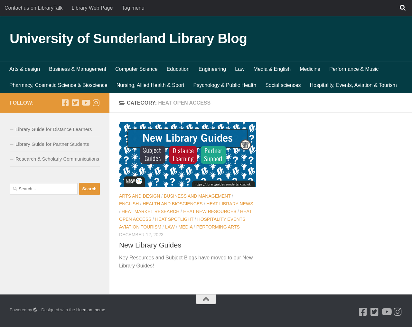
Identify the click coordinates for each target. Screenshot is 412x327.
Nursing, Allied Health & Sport (150, 85)
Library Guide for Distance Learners (53, 129)
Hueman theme (90, 309)
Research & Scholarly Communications (57, 159)
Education (178, 69)
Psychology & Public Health (225, 85)
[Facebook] (65, 103)
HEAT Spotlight (174, 219)
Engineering (212, 69)
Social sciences (283, 85)
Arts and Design (139, 196)
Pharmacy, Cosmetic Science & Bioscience (58, 85)
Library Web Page (92, 8)
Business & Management (77, 69)
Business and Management (197, 196)
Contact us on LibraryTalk (34, 8)
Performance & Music (354, 69)
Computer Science (136, 69)
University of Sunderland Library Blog (128, 38)
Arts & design (24, 69)
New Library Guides (150, 245)
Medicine (310, 69)
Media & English (272, 69)
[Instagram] (96, 103)
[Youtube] (85, 103)
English (129, 203)
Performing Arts (218, 226)
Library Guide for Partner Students (52, 144)
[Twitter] (75, 103)
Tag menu (133, 8)
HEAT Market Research (151, 211)
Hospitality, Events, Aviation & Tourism (353, 85)
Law (239, 69)
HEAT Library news (229, 203)
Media (185, 226)
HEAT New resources (209, 211)
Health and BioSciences (172, 203)
